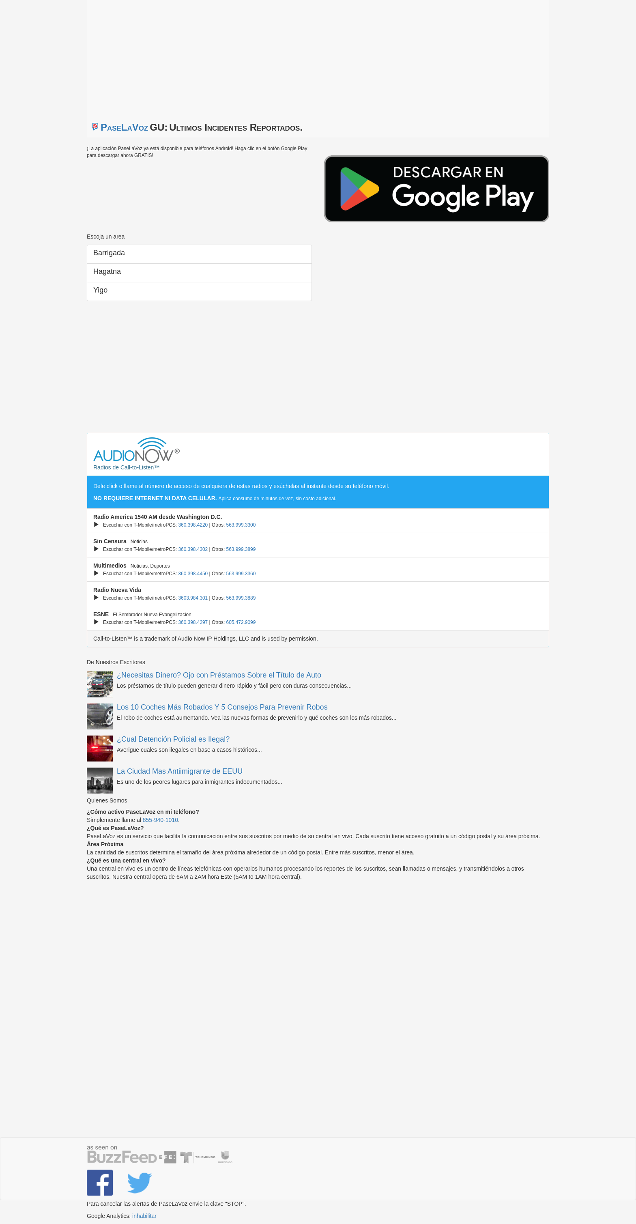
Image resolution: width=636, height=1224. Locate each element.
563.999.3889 (241, 598)
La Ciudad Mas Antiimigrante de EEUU (180, 771)
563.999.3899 (241, 549)
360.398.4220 (193, 525)
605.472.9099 (241, 622)
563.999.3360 (241, 574)
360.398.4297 (193, 622)
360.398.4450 (193, 574)
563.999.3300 (241, 525)
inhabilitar (144, 1216)
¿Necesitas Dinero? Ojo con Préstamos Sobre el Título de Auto (219, 675)
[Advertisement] (188, 57)
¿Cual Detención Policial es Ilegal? (173, 739)
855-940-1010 (160, 820)
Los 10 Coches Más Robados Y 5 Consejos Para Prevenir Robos (222, 707)
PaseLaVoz (124, 127)
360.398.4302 (193, 549)
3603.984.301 (193, 598)
